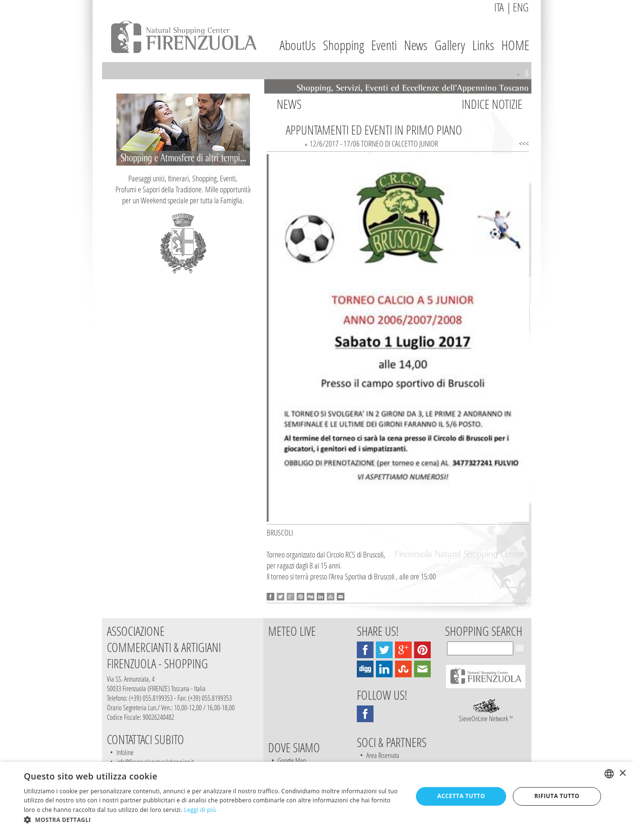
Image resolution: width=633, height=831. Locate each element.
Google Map (292, 760)
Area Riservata (382, 755)
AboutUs (298, 45)
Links (483, 45)
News (415, 45)
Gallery (450, 45)
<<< (524, 143)
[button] (212, 819)
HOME (515, 45)
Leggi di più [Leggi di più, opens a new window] (200, 810)
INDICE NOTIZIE (492, 104)
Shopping (343, 45)
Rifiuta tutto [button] (557, 796)
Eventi (384, 45)
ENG (521, 7)
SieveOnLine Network (486, 714)
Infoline (125, 752)
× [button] (622, 773)
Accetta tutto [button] (461, 796)
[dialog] (316, 796)
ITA (499, 7)
